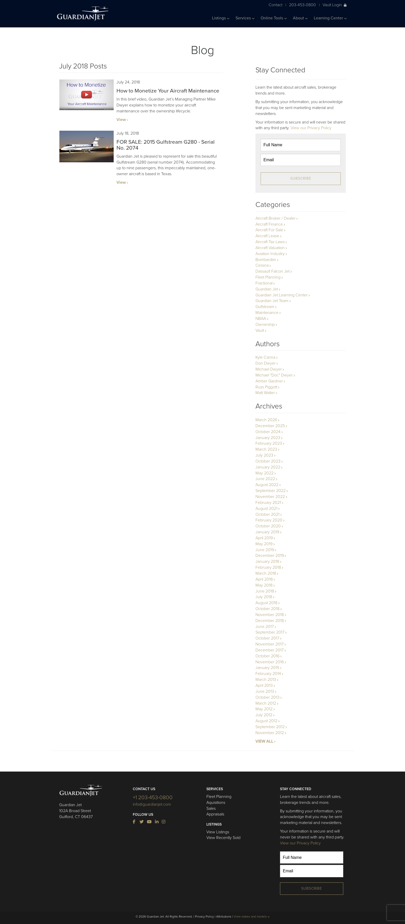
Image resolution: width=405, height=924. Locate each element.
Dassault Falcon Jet (272, 271)
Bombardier (265, 259)
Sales (211, 808)
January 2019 (267, 532)
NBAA (260, 318)
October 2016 (267, 656)
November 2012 (269, 732)
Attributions (223, 916)
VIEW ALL (264, 741)
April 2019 (264, 538)
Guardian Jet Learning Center (281, 295)
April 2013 (264, 685)
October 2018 (267, 608)
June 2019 (264, 549)
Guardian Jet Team (272, 300)
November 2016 (269, 662)
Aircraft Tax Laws (270, 241)
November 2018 (269, 614)
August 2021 (266, 508)
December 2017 (269, 650)
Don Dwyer (265, 363)
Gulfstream (264, 306)
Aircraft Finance (269, 224)
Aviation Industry (270, 253)
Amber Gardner (269, 381)
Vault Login (335, 5)
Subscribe (300, 178)
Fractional (263, 283)
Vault (259, 330)
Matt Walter (265, 392)
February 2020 (268, 520)
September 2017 (269, 632)
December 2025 (270, 425)
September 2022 (270, 490)
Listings (220, 18)
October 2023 (268, 461)
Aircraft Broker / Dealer (275, 218)
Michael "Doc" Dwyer (274, 375)
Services (245, 18)
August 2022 (266, 484)
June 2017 (264, 626)
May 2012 (263, 709)
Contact (275, 5)
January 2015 (267, 667)
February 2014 (268, 673)
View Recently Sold (223, 837)
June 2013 (264, 691)
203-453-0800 (302, 5)
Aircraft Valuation (270, 247)
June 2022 (265, 478)
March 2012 (265, 703)
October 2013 (267, 697)
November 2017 (269, 644)
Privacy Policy (204, 916)
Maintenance (266, 312)
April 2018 (264, 579)
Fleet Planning (268, 277)
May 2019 (263, 543)
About (300, 18)
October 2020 (268, 526)
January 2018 (267, 561)
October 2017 (267, 638)
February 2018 (268, 567)
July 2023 (264, 455)
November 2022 (270, 496)
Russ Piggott (266, 387)
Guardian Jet (266, 289)
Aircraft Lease (267, 235)
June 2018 (264, 591)
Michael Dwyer (268, 369)
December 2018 (269, 620)
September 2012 (270, 726)
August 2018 (266, 602)
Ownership (265, 324)
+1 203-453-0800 (153, 797)
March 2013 (265, 679)
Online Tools (274, 18)
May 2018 (263, 585)
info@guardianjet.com (152, 804)
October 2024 (268, 431)
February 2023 (268, 443)
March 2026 (266, 419)
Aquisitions (215, 802)
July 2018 (263, 596)
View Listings (217, 832)
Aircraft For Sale (269, 230)
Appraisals (215, 814)
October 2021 (267, 514)
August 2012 (266, 720)
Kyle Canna (265, 357)
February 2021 (268, 502)
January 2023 (267, 437)
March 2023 (266, 449)
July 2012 (263, 715)
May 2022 (264, 473)
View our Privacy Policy (311, 127)
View (121, 119)
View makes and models (252, 916)
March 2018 (265, 573)
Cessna (262, 265)
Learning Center (330, 18)
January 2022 (267, 467)
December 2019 (269, 555)
